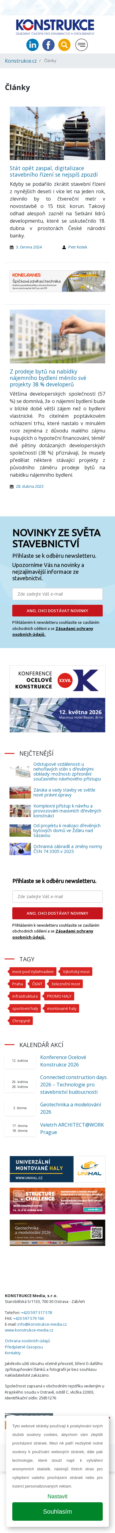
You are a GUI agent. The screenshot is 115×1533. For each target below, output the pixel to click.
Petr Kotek (77, 247)
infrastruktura (25, 996)
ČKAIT (37, 984)
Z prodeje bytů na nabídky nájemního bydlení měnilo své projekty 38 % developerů (48, 378)
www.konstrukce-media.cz (29, 1330)
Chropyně (21, 1020)
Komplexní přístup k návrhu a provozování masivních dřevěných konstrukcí (67, 811)
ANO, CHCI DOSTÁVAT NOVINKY (57, 610)
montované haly (61, 1008)
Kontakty (13, 1352)
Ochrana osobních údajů (27, 1340)
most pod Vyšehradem (33, 971)
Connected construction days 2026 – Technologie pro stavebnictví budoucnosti (73, 1084)
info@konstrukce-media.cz (42, 1324)
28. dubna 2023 (30, 486)
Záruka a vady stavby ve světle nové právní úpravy (64, 792)
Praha (17, 984)
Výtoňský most (76, 971)
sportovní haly (25, 1008)
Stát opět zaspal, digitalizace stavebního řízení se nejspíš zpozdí (54, 171)
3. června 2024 (29, 247)
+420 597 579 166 (28, 1318)
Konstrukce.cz (21, 60)
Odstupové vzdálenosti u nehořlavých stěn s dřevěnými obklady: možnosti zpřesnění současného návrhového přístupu (67, 771)
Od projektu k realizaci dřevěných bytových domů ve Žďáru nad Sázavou (67, 830)
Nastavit (57, 1496)
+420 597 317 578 (36, 1312)
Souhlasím (57, 1511)
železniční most (66, 984)
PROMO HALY (59, 996)
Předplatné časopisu (24, 1347)
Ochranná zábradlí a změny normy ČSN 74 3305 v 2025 (67, 848)
